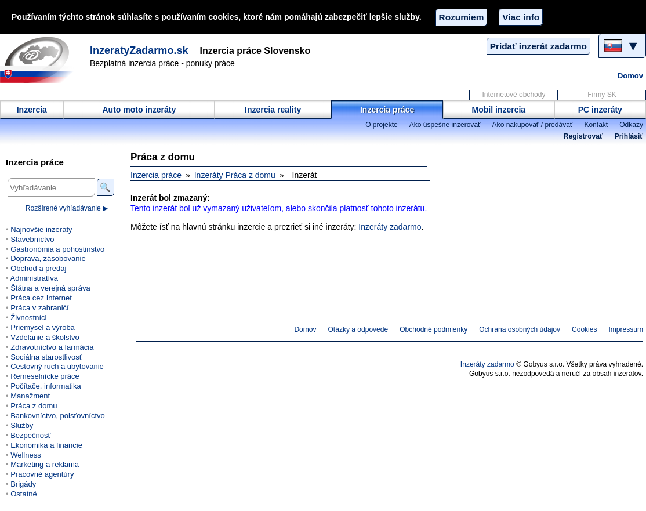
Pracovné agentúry (42, 474)
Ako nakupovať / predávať (532, 125)
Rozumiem (461, 17)
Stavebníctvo (32, 239)
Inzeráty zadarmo (389, 226)
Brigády (23, 484)
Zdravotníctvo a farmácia (51, 347)
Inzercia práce (387, 109)
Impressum (626, 329)
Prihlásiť (629, 136)
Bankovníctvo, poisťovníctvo (57, 415)
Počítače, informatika (45, 386)
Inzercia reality (273, 109)
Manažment (30, 396)
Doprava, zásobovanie (48, 258)
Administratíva (33, 278)
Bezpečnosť (30, 435)
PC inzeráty (600, 109)
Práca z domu (33, 405)
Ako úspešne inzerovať (445, 125)
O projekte (381, 125)
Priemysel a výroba (42, 327)
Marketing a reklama (44, 464)
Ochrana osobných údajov (519, 329)
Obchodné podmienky (433, 329)
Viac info (520, 17)
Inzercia (32, 109)
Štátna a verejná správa (50, 288)
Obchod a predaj (38, 268)
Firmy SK (601, 94)
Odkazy (631, 125)
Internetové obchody (513, 94)
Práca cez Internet (41, 297)
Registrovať (583, 136)
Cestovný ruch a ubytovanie (57, 366)
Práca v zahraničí (39, 307)
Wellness (25, 455)
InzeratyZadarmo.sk (139, 50)
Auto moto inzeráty (139, 109)
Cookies (584, 329)
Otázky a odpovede (358, 329)
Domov (630, 75)
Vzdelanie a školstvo (44, 337)
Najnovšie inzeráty (41, 229)
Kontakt (596, 125)
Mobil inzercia (499, 109)
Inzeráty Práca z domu (234, 175)
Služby (21, 425)
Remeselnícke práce (44, 376)
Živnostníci (28, 317)
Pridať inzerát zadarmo (538, 46)
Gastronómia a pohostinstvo (57, 249)
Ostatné (23, 494)
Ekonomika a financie (46, 445)
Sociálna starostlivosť (46, 357)
